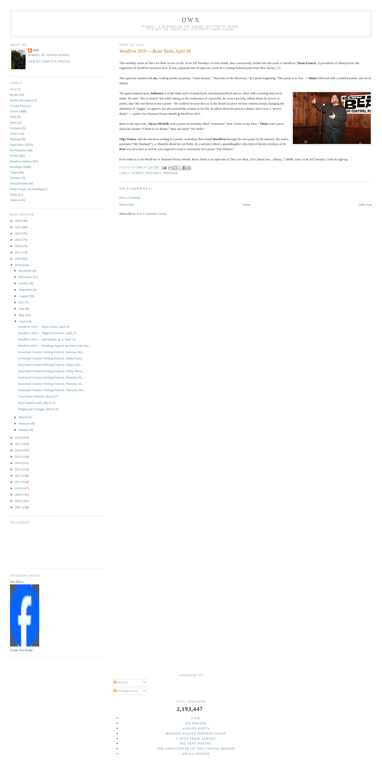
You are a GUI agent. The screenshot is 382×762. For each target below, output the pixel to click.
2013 (18, 469)
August (24, 296)
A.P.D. (196, 718)
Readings (170, 173)
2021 (18, 252)
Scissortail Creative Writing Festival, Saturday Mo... (51, 352)
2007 (18, 507)
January (24, 430)
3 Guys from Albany (196, 738)
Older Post (365, 204)
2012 (18, 475)
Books (14, 94)
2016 (18, 450)
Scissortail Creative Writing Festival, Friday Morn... (51, 371)
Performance (18, 150)
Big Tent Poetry (196, 743)
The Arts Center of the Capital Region (196, 748)
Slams (14, 172)
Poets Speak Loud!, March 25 (37, 403)
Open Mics (153, 173)
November (26, 277)
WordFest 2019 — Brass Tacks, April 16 (43, 326)
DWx (191, 19)
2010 (18, 488)
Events (137, 173)
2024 (18, 233)
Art (12, 89)
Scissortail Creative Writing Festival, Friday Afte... (50, 365)
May (22, 315)
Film (13, 117)
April (22, 321)
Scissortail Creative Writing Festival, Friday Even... (50, 358)
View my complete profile (49, 61)
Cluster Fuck (18, 106)
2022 (18, 246)
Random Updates (21, 161)
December (26, 270)
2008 (18, 501)
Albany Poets (196, 728)
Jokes (13, 122)
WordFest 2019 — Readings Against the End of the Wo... (54, 345)
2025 (18, 227)
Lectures (15, 128)
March (23, 417)
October (24, 283)
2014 (18, 463)
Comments (126, 691)
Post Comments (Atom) (152, 213)
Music (14, 133)
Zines (13, 194)
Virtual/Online (19, 183)
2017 (18, 444)
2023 (18, 239)
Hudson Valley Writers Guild (196, 733)
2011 (18, 482)
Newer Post (126, 204)
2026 (18, 220)
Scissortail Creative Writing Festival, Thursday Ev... (51, 377)
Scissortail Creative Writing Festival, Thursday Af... (51, 384)
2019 (18, 265)
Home (246, 204)
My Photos (195, 723)
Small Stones (195, 753)
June (22, 308)
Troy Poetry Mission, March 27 (38, 396)
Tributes (15, 178)
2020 (18, 258)
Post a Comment (129, 197)
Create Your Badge (21, 650)
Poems (14, 155)
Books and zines (20, 100)
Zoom (14, 200)
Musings (15, 139)
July (22, 302)
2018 (18, 437)
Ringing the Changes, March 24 (38, 409)
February (25, 423)
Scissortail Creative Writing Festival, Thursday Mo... (51, 390)
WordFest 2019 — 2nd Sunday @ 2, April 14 (46, 339)
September (26, 289)
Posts (121, 682)
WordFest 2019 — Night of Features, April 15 (47, 333)
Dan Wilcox (17, 581)
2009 (18, 494)
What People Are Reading (26, 189)
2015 (18, 456)
